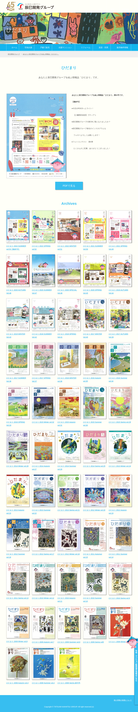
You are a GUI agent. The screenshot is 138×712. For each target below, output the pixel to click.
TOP (100, 9)
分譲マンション (65, 47)
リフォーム (85, 47)
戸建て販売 (45, 47)
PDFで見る (69, 185)
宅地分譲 (28, 47)
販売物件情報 (122, 47)
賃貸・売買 (103, 47)
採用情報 (125, 9)
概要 (113, 9)
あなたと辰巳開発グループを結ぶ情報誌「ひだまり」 (41, 54)
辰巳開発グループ (14, 54)
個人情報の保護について (123, 700)
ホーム (14, 47)
